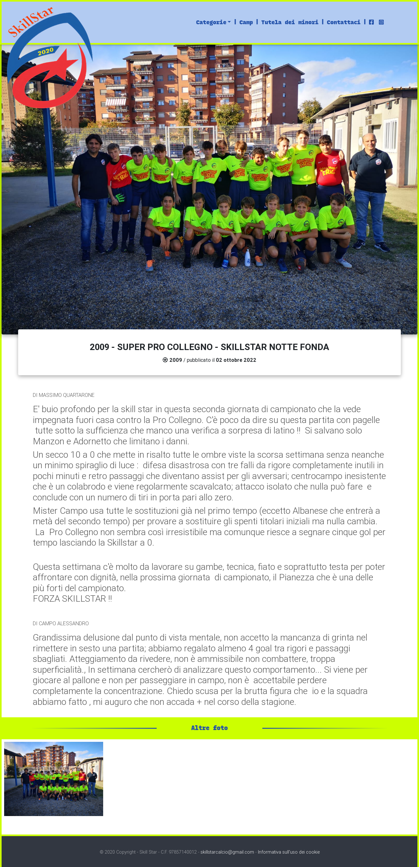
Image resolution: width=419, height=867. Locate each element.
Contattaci (344, 22)
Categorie (211, 22)
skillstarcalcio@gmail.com (227, 852)
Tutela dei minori (289, 22)
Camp (246, 22)
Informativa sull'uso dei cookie (289, 852)
